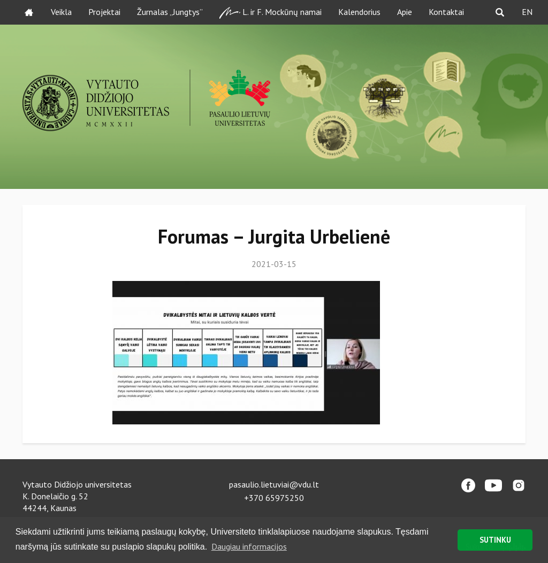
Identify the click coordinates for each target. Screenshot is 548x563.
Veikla (61, 11)
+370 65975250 (274, 497)
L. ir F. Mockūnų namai (270, 12)
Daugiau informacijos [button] (249, 546)
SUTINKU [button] (495, 540)
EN (527, 11)
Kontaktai (446, 11)
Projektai (104, 11)
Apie (404, 11)
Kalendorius (359, 11)
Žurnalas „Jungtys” (170, 11)
